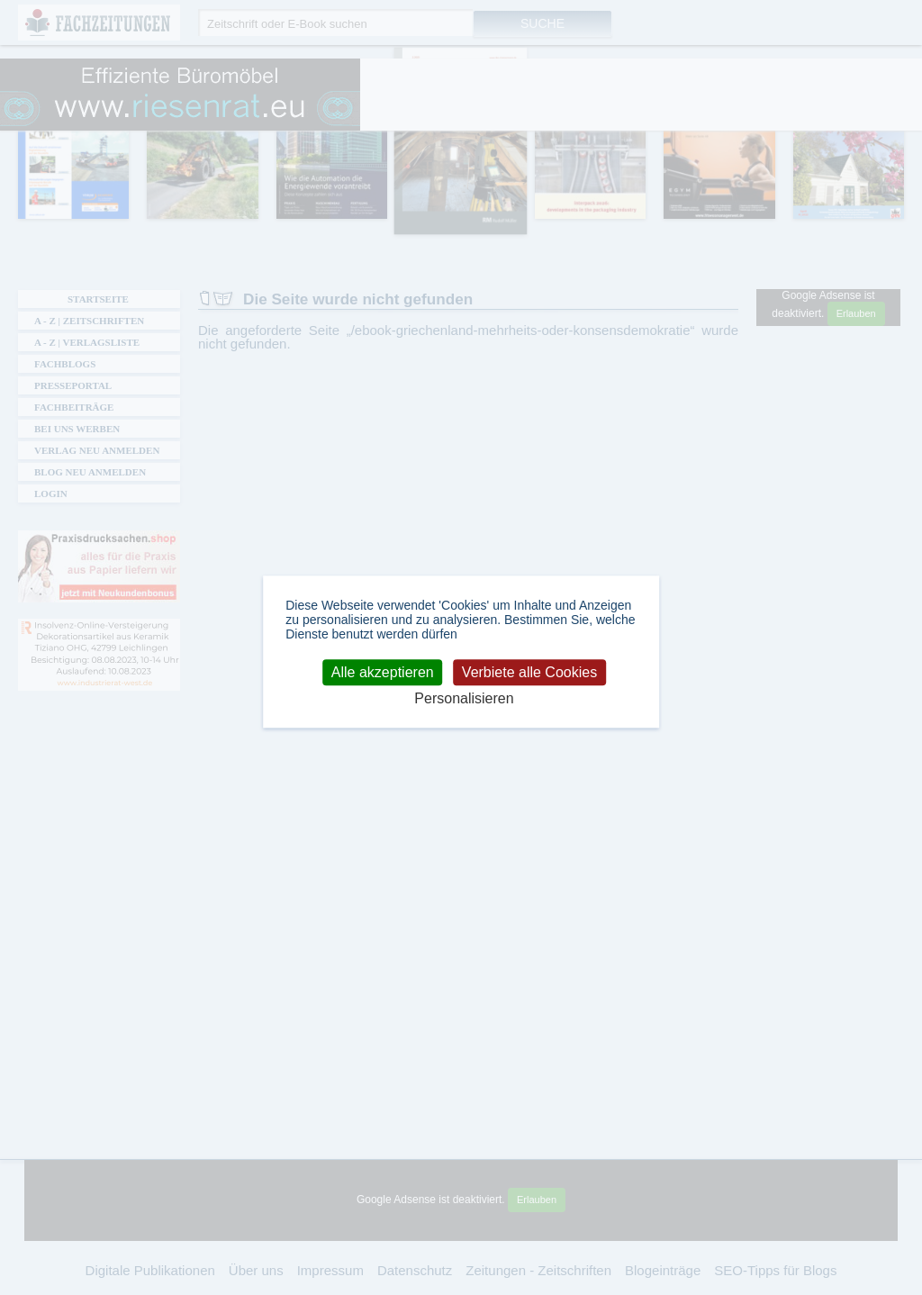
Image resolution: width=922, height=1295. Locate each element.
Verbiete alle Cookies (529, 672)
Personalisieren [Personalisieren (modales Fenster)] (463, 699)
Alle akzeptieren (382, 672)
